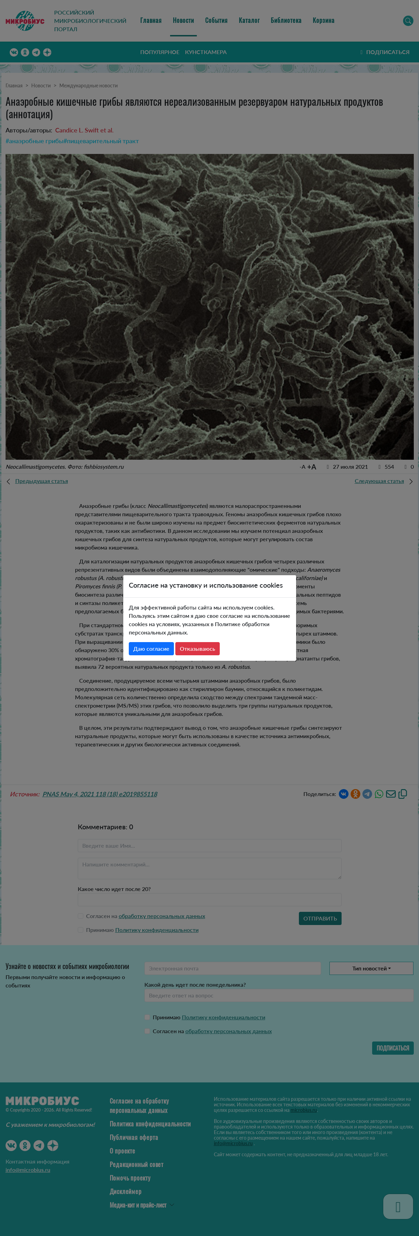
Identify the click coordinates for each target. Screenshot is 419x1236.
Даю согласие (151, 648)
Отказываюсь (197, 648)
